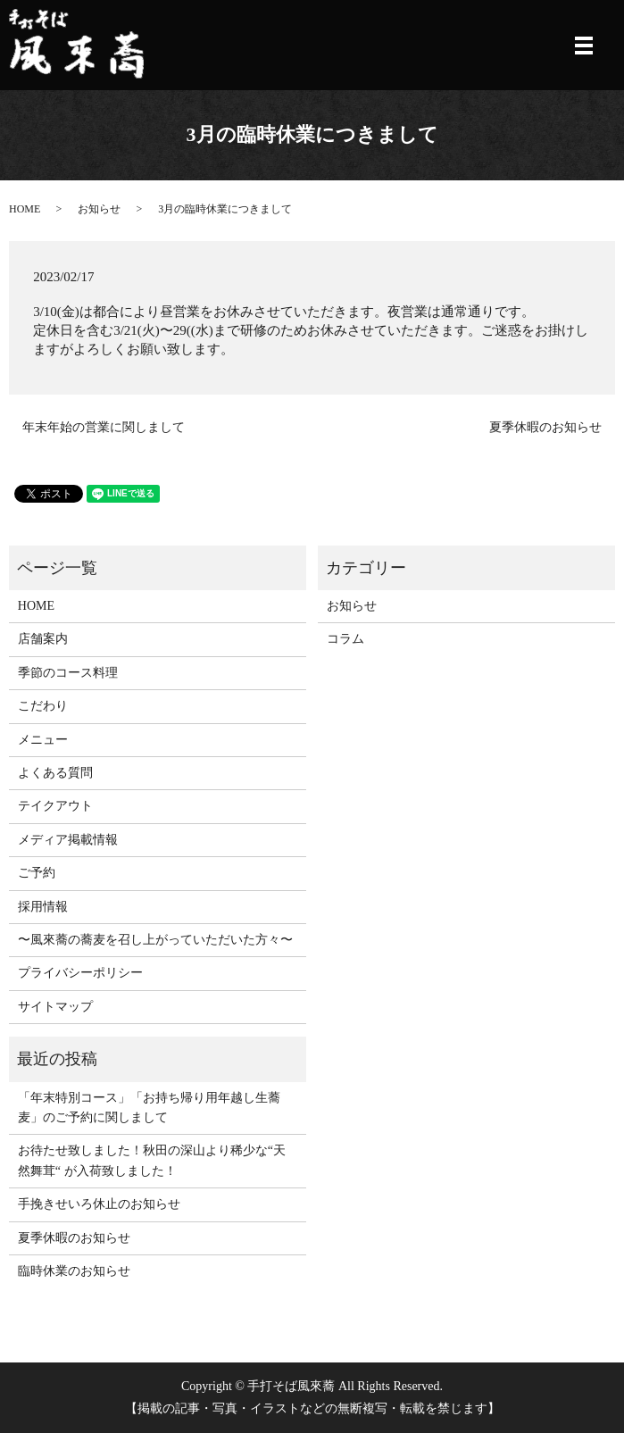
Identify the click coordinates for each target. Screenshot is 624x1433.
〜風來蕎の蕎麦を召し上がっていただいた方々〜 (155, 939)
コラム (345, 639)
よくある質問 (55, 772)
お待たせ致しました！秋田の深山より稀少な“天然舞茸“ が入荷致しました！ (152, 1160)
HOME (24, 209)
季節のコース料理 (68, 672)
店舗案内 (43, 639)
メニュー (43, 739)
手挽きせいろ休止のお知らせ (99, 1204)
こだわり (43, 705)
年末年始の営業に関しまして (103, 427)
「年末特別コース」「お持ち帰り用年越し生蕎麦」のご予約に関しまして (149, 1107)
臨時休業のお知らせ (74, 1271)
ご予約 (36, 872)
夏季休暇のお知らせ (545, 427)
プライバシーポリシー (80, 972)
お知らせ (99, 209)
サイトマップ (55, 1006)
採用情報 (43, 906)
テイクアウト (55, 805)
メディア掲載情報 (68, 839)
